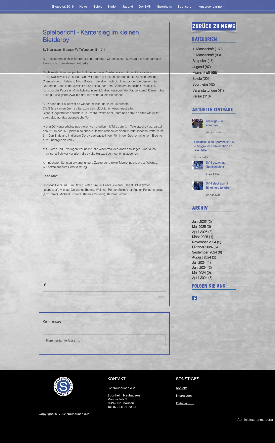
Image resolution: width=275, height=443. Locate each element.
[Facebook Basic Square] (194, 298)
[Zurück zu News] (214, 26)
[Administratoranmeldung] (255, 419)
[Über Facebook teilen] (45, 285)
